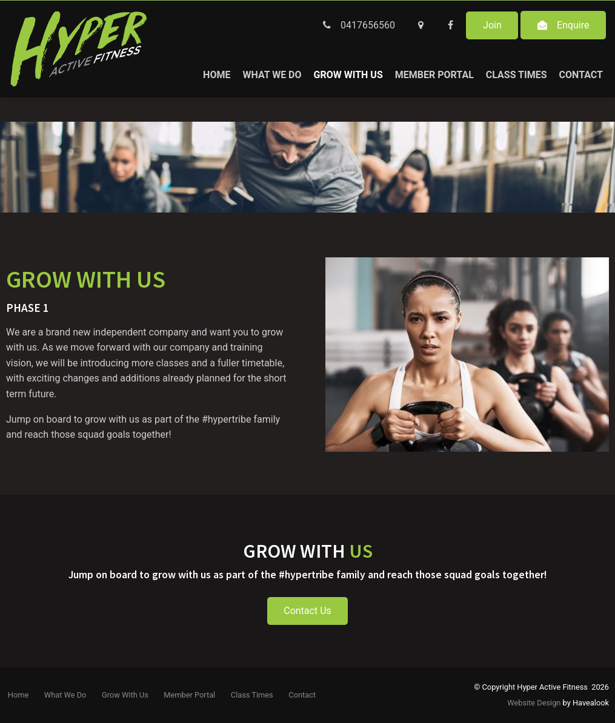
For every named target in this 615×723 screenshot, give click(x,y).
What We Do (271, 75)
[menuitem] (18, 695)
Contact (581, 75)
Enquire (573, 25)
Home (216, 75)
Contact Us (307, 610)
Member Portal (434, 75)
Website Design (533, 702)
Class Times (516, 75)
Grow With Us (348, 75)
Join (492, 25)
